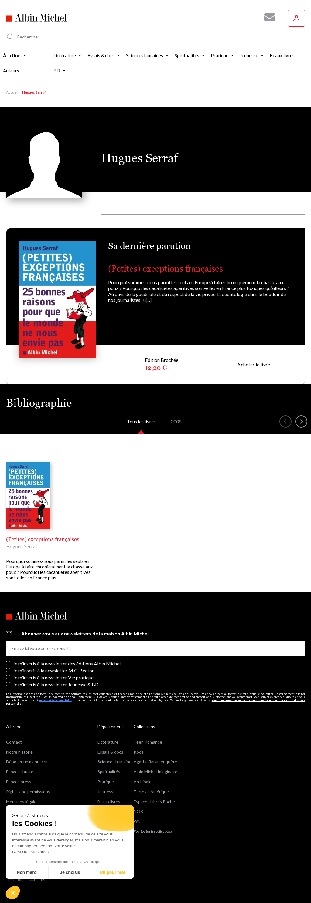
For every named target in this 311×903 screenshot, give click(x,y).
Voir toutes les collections (153, 831)
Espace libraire (19, 771)
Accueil (12, 92)
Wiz (137, 821)
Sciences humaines (115, 761)
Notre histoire (19, 752)
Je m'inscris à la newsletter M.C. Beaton (53, 670)
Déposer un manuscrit (27, 761)
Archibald (143, 781)
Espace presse (20, 781)
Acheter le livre (253, 364)
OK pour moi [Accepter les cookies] (112, 872)
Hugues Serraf (21, 546)
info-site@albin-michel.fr (55, 700)
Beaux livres (108, 801)
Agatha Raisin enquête (155, 761)
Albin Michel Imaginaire (155, 771)
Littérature (107, 742)
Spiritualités (108, 771)
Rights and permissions (28, 791)
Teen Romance (148, 742)
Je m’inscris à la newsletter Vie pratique (53, 677)
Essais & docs (110, 752)
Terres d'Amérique (151, 791)
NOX (138, 811)
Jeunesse (106, 791)
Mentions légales (22, 801)
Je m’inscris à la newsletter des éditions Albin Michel (67, 663)
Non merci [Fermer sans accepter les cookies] (27, 872)
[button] (12, 892)
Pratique (105, 781)
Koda (139, 752)
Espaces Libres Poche (154, 801)
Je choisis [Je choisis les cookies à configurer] (70, 872)
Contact (14, 742)
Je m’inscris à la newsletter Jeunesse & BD (56, 684)
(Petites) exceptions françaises (165, 268)
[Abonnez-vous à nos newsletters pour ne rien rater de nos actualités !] (267, 17)
